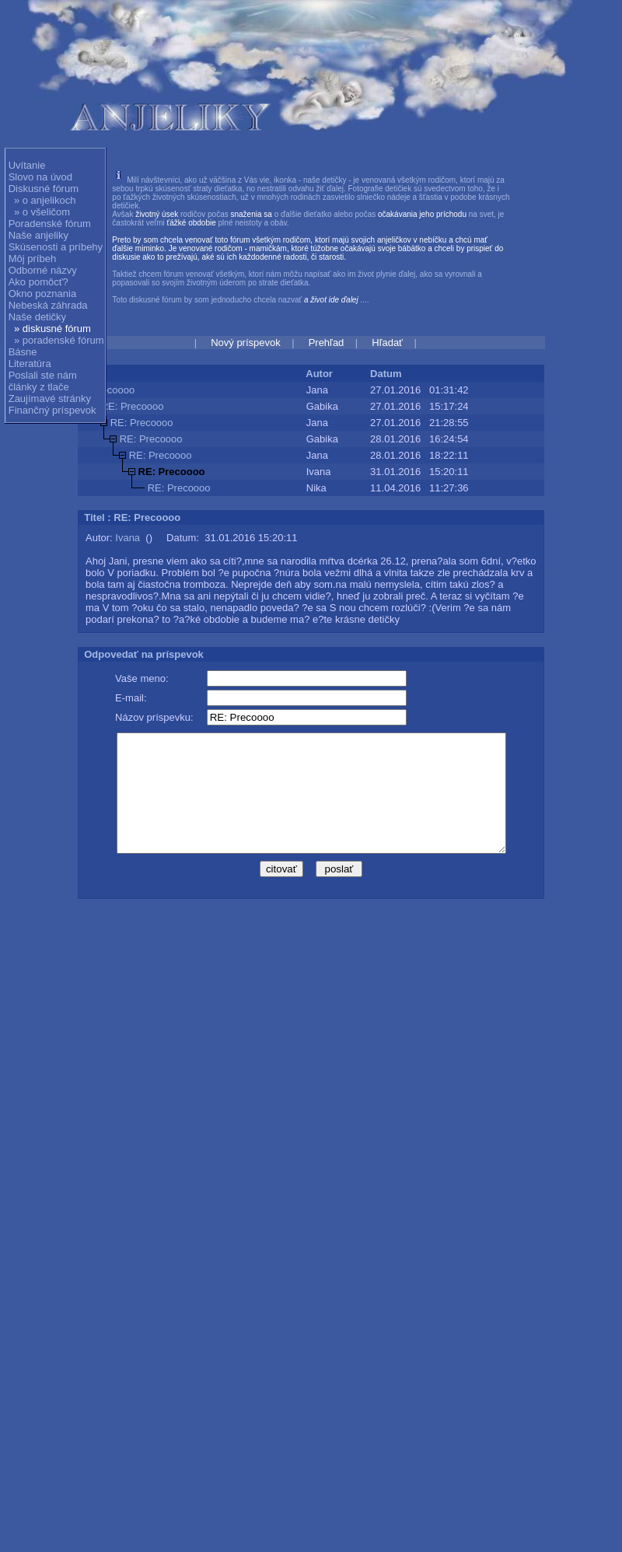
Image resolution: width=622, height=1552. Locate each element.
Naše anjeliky (38, 235)
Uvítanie (27, 165)
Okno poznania (42, 293)
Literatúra (30, 363)
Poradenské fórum (50, 223)
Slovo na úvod (40, 177)
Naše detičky (37, 317)
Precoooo (113, 390)
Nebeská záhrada (48, 305)
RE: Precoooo (132, 406)
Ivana (127, 538)
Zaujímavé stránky (50, 398)
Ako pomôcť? (38, 282)
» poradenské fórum (59, 340)
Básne (23, 352)
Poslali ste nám (43, 375)
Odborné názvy (43, 270)
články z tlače (39, 387)
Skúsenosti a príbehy (56, 247)
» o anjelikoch (45, 200)
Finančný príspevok (52, 410)
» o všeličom (42, 212)
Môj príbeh (32, 258)
